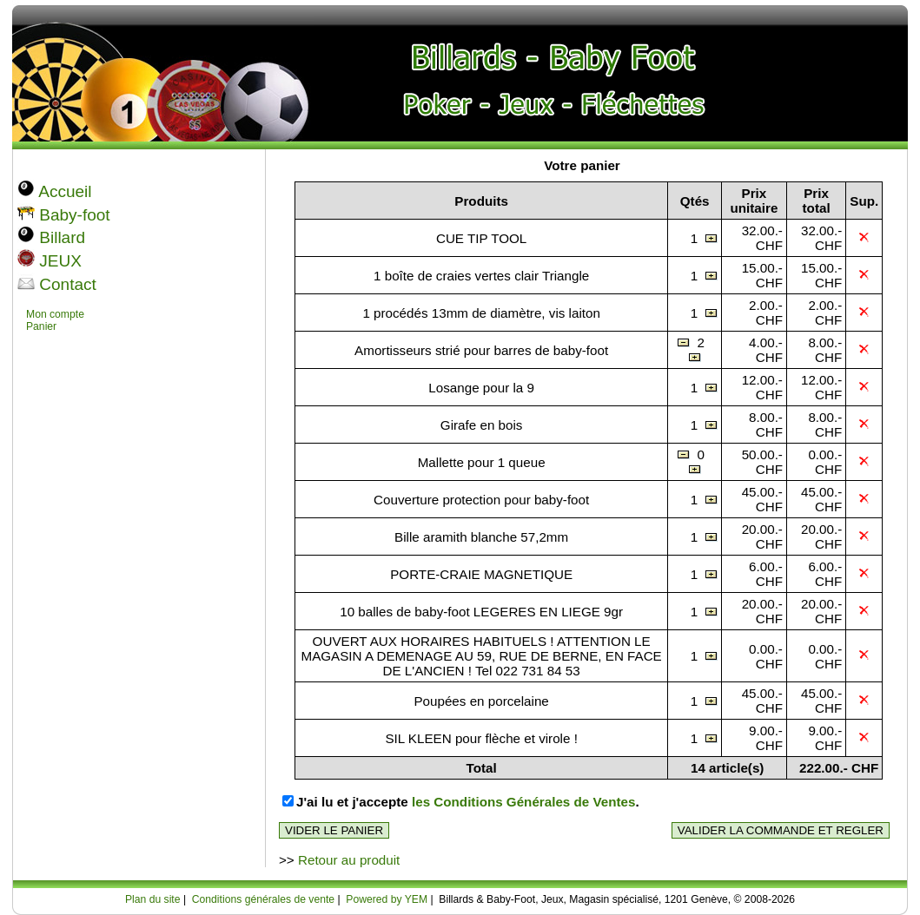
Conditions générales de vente (263, 899)
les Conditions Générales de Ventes (523, 801)
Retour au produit (349, 859)
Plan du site (153, 899)
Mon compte (55, 314)
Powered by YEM (386, 899)
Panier (41, 326)
